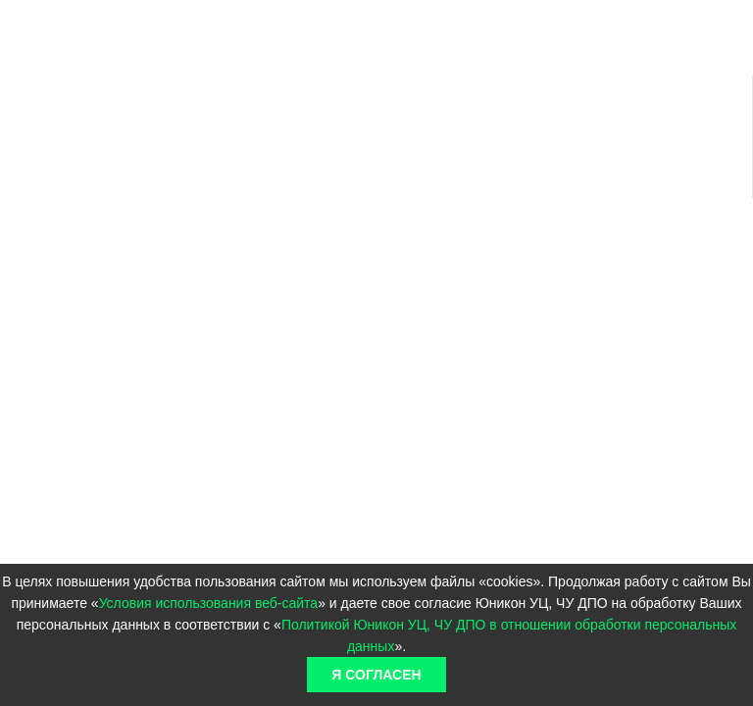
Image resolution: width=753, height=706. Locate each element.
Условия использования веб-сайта (209, 603)
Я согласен (376, 674)
